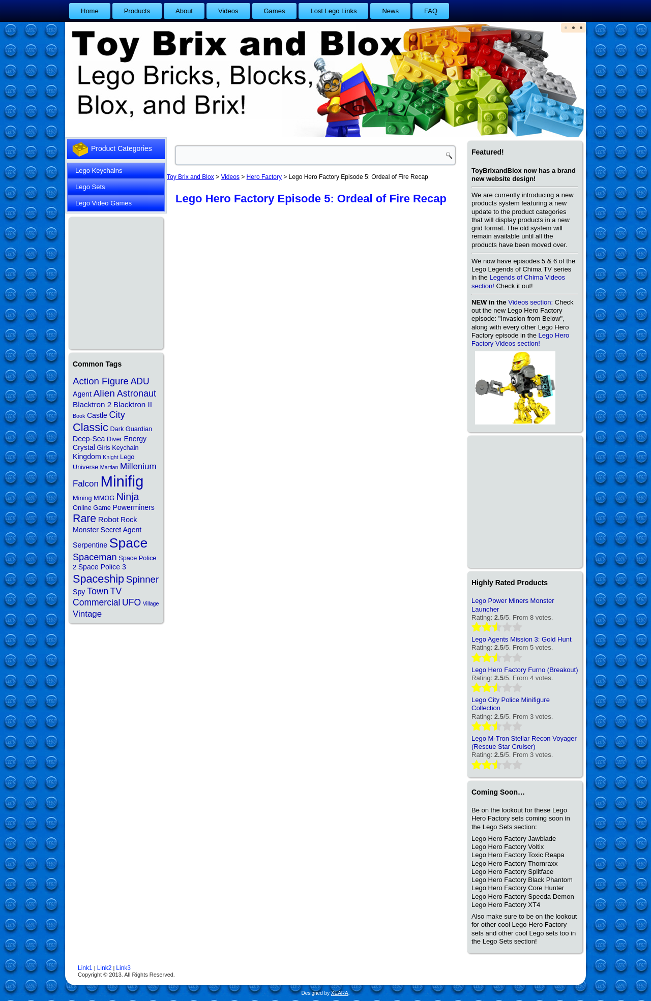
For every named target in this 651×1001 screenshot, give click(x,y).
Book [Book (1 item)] (79, 416)
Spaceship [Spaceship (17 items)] (98, 578)
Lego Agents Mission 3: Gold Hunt (521, 639)
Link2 (104, 968)
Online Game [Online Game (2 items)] (92, 507)
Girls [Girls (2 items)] (103, 447)
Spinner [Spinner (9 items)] (142, 579)
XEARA (339, 993)
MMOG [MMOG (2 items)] (104, 498)
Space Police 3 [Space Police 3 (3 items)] (102, 567)
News (390, 11)
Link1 (85, 968)
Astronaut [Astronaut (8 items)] (137, 393)
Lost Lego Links (333, 11)
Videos (228, 11)
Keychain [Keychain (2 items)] (125, 447)
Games (274, 11)
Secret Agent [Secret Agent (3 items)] (121, 530)
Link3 (123, 968)
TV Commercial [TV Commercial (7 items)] (97, 597)
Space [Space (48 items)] (128, 543)
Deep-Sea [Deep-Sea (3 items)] (89, 439)
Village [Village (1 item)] (151, 603)
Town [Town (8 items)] (97, 591)
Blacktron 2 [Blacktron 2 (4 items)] (92, 404)
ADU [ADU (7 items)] (140, 381)
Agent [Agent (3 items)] (82, 394)
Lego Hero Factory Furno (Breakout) (524, 670)
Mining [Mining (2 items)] (82, 498)
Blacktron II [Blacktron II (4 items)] (132, 404)
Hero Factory (264, 176)
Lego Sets (90, 187)
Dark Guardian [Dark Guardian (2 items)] (131, 429)
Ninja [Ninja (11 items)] (127, 496)
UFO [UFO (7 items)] (131, 602)
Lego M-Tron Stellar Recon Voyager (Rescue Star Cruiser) (524, 742)
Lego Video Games (103, 203)
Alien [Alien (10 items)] (104, 393)
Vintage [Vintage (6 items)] (87, 614)
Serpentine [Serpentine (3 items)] (90, 545)
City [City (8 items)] (117, 415)
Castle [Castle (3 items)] (97, 415)
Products (137, 11)
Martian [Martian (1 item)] (109, 467)
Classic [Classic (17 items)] (90, 427)
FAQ (430, 11)
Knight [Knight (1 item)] (110, 457)
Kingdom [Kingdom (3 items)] (87, 456)
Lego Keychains (99, 170)
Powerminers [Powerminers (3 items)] (134, 507)
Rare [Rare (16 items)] (84, 518)
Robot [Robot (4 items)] (108, 519)
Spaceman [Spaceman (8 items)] (95, 557)
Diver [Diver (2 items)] (114, 439)
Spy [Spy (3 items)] (79, 592)
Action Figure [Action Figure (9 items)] (101, 381)
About (184, 11)
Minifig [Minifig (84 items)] (122, 481)
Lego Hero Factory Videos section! (520, 339)
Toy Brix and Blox (190, 176)
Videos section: (530, 302)
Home (90, 11)
